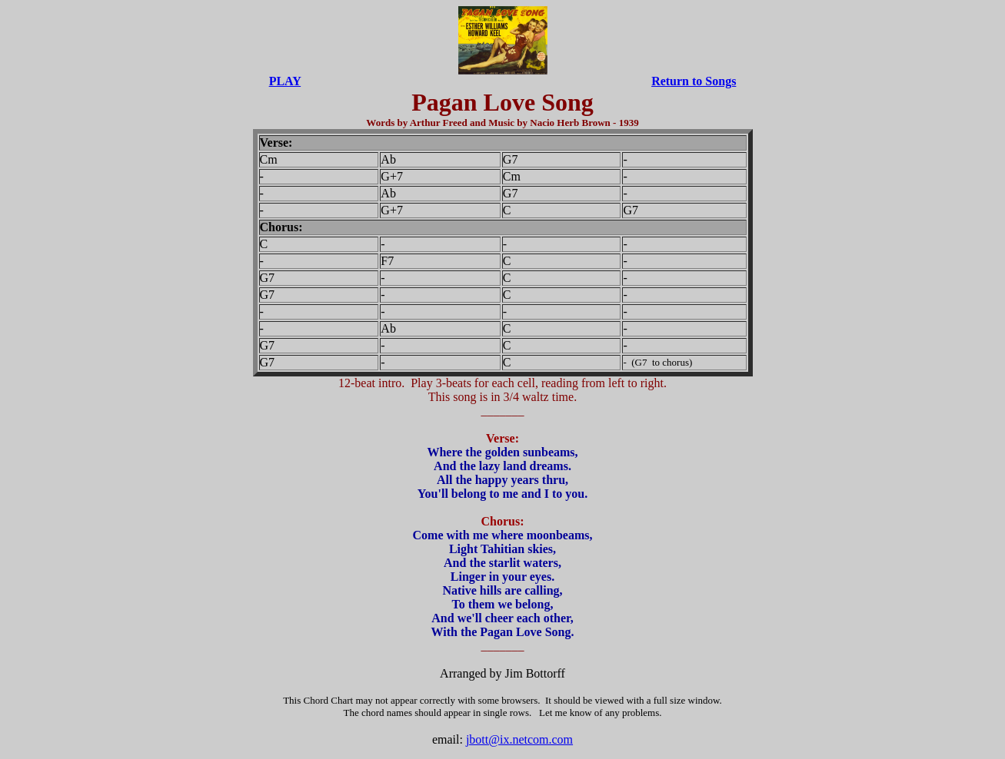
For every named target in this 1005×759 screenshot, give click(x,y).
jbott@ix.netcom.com (519, 739)
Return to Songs (693, 81)
